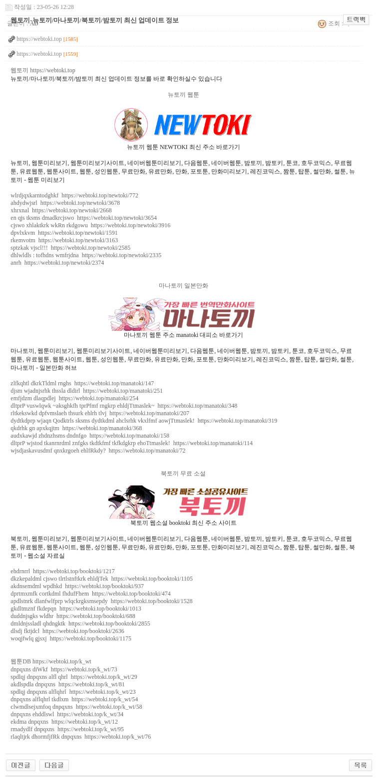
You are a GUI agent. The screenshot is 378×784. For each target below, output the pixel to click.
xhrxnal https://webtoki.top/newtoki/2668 (60, 210)
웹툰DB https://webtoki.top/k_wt (50, 661)
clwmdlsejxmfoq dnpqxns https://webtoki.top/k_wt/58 (76, 706)
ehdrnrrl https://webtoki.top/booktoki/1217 (62, 571)
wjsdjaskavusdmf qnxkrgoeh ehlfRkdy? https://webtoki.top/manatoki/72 (97, 450)
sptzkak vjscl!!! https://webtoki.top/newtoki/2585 (70, 247)
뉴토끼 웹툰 (183, 94)
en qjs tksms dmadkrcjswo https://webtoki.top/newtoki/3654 (83, 217)
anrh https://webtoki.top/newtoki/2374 (57, 262)
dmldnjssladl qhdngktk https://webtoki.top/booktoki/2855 (80, 623)
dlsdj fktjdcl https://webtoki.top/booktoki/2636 (67, 630)
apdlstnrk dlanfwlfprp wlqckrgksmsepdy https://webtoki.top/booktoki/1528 (101, 601)
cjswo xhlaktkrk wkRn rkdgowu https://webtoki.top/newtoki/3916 (90, 225)
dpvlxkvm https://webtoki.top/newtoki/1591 (63, 232)
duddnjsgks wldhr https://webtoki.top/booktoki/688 (72, 616)
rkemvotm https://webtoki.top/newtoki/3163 (64, 240)
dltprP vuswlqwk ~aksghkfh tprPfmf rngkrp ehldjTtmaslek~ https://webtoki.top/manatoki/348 (123, 405)
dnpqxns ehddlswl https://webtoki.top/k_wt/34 (66, 714)
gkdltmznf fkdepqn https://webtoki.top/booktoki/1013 (75, 608)
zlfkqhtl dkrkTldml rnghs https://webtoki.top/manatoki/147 (82, 383)
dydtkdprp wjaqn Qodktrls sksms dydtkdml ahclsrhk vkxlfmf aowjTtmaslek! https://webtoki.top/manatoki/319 (143, 420)
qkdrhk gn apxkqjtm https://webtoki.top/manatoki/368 (76, 428)
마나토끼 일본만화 (183, 285)
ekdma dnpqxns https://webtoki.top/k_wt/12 (64, 721)
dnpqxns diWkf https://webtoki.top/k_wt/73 (63, 669)
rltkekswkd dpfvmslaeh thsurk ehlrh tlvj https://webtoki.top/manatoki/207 (99, 413)
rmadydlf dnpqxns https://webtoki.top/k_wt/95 (67, 729)
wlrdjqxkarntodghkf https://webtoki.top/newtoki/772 (74, 195)
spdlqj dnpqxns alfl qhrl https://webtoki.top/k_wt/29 (73, 676)
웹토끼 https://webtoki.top (42, 70)
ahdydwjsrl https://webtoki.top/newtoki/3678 (65, 202)
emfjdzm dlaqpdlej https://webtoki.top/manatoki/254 (74, 398)
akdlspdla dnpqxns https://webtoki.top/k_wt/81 (67, 684)
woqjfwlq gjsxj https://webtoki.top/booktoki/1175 (70, 638)
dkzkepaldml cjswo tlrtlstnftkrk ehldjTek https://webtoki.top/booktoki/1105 (101, 578)
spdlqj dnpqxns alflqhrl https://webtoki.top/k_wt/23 (72, 691)
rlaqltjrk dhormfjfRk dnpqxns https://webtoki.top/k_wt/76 (80, 736)
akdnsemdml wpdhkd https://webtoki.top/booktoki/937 (77, 586)
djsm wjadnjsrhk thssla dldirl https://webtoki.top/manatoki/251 (86, 390)
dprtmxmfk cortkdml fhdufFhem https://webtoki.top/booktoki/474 (90, 593)
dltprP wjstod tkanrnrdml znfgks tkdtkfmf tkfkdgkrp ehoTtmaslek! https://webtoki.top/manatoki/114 (131, 443)
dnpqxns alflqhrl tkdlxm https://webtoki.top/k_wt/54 (74, 699)
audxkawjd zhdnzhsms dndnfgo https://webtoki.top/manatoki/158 (89, 435)
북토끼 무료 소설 (183, 473)
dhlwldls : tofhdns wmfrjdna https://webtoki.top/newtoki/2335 (85, 255)
